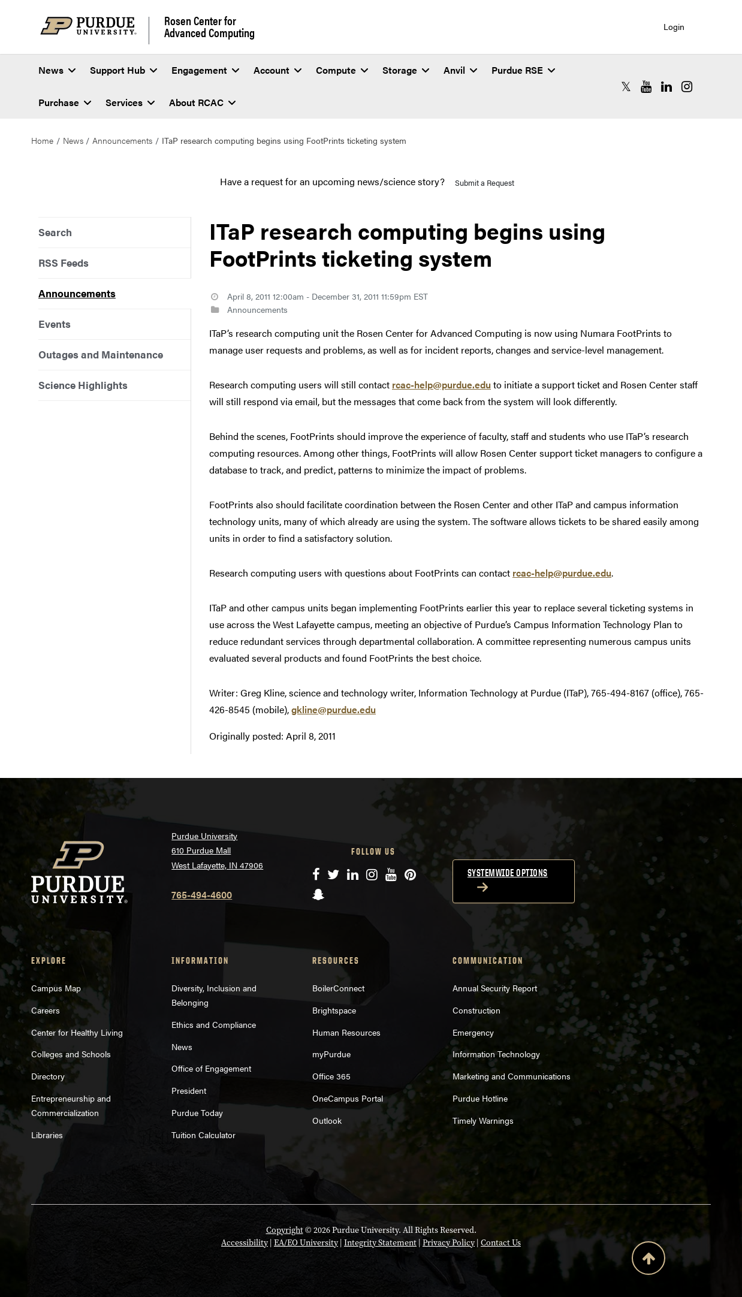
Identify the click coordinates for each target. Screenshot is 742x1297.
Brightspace (334, 1010)
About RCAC (202, 102)
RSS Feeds (63, 262)
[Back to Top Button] (648, 1260)
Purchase (64, 102)
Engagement (205, 70)
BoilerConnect (338, 988)
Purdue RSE (523, 70)
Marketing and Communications (512, 1076)
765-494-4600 (201, 894)
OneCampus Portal (347, 1098)
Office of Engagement (211, 1068)
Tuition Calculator (203, 1135)
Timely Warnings (483, 1120)
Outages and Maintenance (100, 354)
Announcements (122, 140)
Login (673, 26)
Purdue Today (197, 1112)
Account (277, 70)
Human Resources (346, 1032)
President (188, 1090)
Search (55, 232)
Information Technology (496, 1054)
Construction (476, 1010)
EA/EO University (306, 1242)
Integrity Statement (380, 1242)
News (57, 70)
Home (42, 140)
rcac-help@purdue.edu (441, 384)
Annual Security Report (495, 988)
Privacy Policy (449, 1242)
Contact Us (501, 1242)
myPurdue (331, 1054)
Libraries (47, 1135)
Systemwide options (507, 873)
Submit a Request (484, 182)
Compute (342, 70)
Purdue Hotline (480, 1098)
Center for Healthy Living (77, 1032)
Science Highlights (83, 385)
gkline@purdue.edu (333, 709)
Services (130, 102)
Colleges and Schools (71, 1054)
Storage (405, 70)
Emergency (473, 1032)
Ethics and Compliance (213, 1024)
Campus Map (56, 988)
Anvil (460, 70)
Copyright (284, 1230)
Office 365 (331, 1076)
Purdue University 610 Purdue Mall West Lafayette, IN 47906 (217, 850)
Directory (48, 1076)
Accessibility (244, 1242)
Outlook (327, 1120)
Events (54, 323)
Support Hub (123, 70)
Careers (45, 1010)
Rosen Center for (209, 26)
